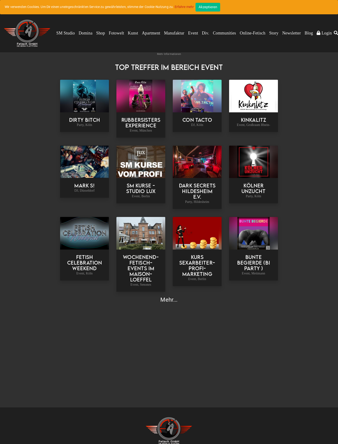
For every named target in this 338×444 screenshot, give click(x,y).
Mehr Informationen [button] (169, 54)
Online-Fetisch (252, 33)
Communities (224, 33)
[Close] (208, 7)
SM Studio (65, 33)
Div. (205, 33)
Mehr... (168, 299)
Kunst (133, 33)
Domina (85, 33)
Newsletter (291, 33)
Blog (309, 33)
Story (274, 33)
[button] (336, 33)
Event (193, 33)
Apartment (151, 33)
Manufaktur (174, 33)
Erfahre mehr (184, 7)
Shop (100, 33)
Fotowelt (116, 33)
